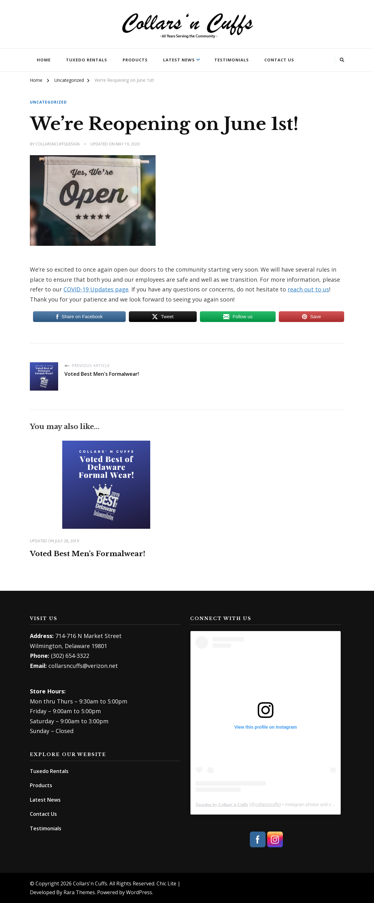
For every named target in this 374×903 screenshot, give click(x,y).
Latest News (179, 60)
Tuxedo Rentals (86, 60)
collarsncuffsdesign (58, 144)
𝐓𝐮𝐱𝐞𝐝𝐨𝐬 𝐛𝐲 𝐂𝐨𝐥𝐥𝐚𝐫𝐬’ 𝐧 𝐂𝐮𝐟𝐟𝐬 (221, 804)
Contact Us (279, 60)
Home (44, 60)
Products (135, 60)
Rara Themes (79, 892)
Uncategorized (48, 102)
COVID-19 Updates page (96, 289)
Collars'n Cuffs (90, 883)
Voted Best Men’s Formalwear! (91, 553)
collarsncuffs (267, 804)
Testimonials (231, 60)
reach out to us (308, 289)
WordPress (139, 892)
